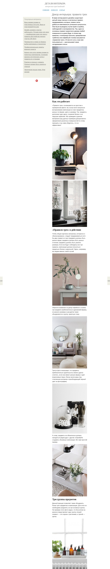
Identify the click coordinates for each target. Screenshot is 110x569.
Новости (54, 10)
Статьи (62, 10)
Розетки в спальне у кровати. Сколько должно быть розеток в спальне (35, 64)
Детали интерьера (55, 3)
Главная (46, 10)
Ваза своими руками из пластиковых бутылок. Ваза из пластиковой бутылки (34, 25)
